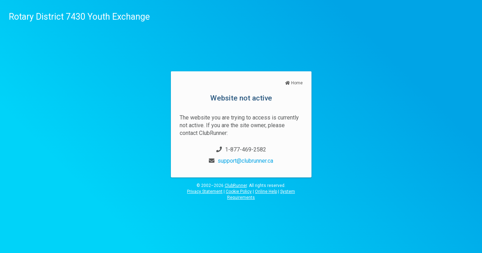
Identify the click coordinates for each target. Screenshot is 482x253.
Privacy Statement (205, 191)
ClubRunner (236, 185)
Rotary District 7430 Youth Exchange (79, 17)
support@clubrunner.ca (245, 160)
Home (294, 82)
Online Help (266, 191)
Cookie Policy (239, 191)
